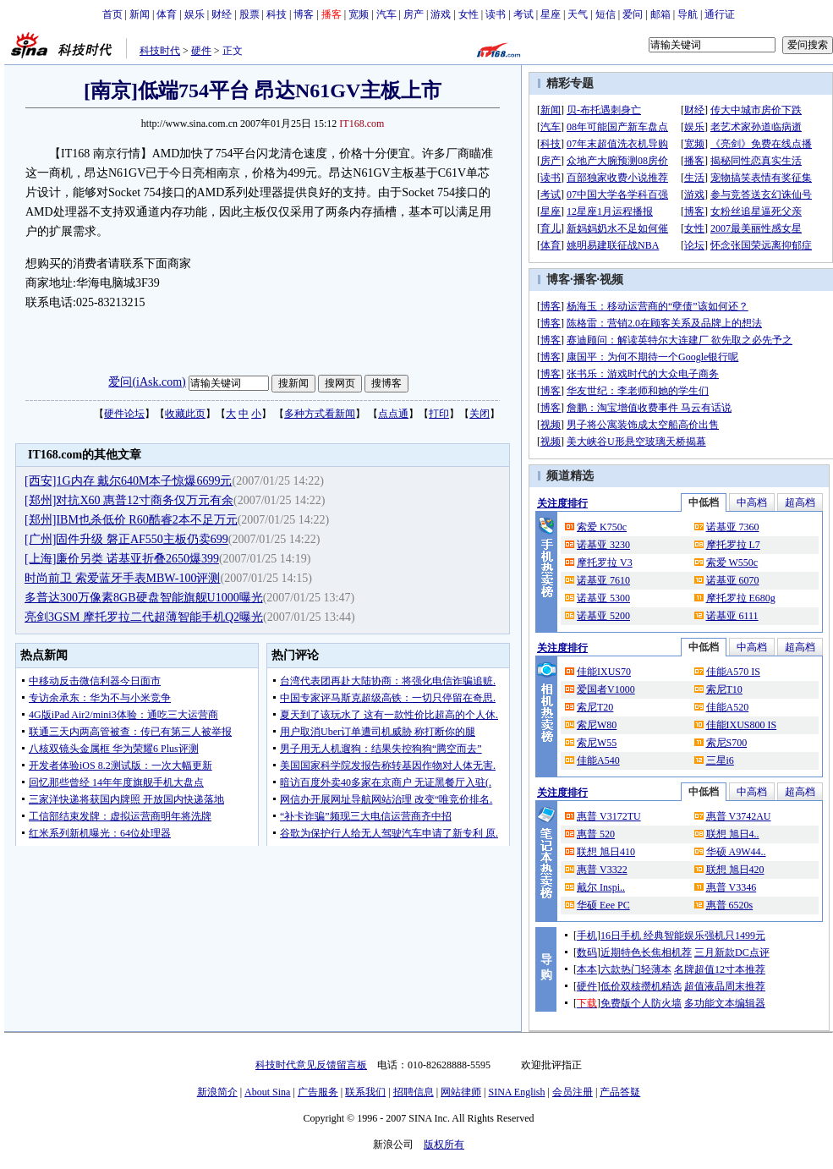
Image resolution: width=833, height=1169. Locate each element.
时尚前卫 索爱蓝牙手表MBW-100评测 (122, 578)
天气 (577, 14)
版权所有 (444, 1144)
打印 (439, 414)
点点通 (393, 414)
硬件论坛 (124, 414)
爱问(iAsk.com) (146, 382)
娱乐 (194, 14)
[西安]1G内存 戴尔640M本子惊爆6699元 (128, 481)
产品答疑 (620, 1092)
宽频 (358, 14)
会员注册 (572, 1092)
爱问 (632, 14)
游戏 (440, 14)
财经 (221, 14)
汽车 (386, 14)
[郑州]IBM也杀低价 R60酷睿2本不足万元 (131, 519)
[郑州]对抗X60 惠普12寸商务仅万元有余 (129, 500)
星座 (550, 14)
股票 (249, 14)
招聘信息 (413, 1092)
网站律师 (461, 1092)
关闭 (479, 414)
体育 (166, 14)
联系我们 (365, 1092)
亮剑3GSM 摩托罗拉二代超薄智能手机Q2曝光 (144, 617)
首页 (112, 14)
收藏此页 (185, 414)
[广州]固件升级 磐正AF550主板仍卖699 (126, 539)
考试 (523, 14)
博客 (303, 14)
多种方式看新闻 (319, 414)
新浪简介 (217, 1092)
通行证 (719, 14)
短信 (605, 14)
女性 (468, 14)
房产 (413, 14)
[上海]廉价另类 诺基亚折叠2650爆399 (122, 558)
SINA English (516, 1092)
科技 (276, 14)
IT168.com (361, 123)
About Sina (267, 1092)
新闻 (139, 14)
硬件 (201, 51)
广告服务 (318, 1092)
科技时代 (160, 51)
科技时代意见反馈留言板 (311, 1065)
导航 (687, 14)
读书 (495, 14)
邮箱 (660, 14)
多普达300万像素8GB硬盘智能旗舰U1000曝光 (144, 597)
